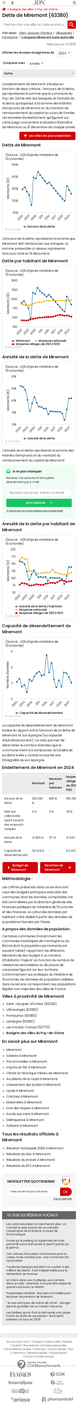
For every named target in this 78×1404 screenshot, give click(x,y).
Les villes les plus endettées (50, 135)
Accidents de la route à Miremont (32, 1078)
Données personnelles (54, 1345)
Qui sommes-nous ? (18, 1341)
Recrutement (31, 1345)
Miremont (13, 1049)
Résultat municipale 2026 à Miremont (34, 1148)
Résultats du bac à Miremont (28, 1154)
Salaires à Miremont (21, 1055)
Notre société (52, 1341)
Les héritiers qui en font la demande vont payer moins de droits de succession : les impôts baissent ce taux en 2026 (38, 1316)
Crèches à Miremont (22, 1096)
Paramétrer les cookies (18, 1349)
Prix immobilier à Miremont (26, 1061)
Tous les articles (56, 1349)
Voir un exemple (62, 1199)
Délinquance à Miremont (25, 1119)
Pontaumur (10, 37)
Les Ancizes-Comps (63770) (28, 1027)
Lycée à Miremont (20, 1090)
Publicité (67, 1341)
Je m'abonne (35, 502)
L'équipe (37, 1341)
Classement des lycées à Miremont (33, 1084)
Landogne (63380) (20, 1021)
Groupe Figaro (58, 1353)
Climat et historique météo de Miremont (37, 1073)
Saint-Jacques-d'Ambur (35, 32)
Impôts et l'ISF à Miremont (26, 1067)
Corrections (18, 1353)
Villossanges (64, 32)
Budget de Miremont (17, 867)
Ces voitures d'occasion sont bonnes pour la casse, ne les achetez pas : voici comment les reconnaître (37, 1257)
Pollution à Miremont (22, 1125)
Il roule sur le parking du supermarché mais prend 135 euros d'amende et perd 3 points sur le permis (37, 1244)
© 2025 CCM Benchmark (39, 1356)
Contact (16, 1345)
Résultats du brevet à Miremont (30, 1159)
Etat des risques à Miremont (27, 1108)
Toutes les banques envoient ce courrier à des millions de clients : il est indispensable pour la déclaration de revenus (37, 1270)
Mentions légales (37, 1353)
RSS (70, 1349)
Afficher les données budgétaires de (28, 52)
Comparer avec (13, 62)
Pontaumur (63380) (21, 1015)
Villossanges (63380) (22, 1009)
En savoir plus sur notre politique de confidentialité (34, 510)
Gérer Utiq (39, 1349)
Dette (8, 73)
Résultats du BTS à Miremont (28, 1165)
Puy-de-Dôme (47, 9)
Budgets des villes (21, 9)
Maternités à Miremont (24, 1102)
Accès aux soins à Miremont (27, 1113)
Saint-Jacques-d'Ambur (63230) (31, 1003)
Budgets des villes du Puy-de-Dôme (35, 1033)
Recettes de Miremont (58, 867)
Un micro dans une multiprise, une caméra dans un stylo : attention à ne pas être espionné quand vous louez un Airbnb (38, 1284)
